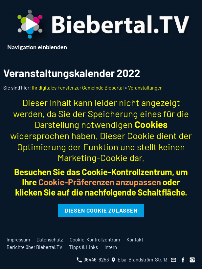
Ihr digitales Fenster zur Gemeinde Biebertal (77, 88)
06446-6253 (93, 259)
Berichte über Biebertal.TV (34, 247)
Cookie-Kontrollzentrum (95, 239)
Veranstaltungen (145, 88)
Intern (110, 247)
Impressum (18, 239)
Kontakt (134, 239)
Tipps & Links (83, 247)
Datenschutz (49, 239)
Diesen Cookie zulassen (101, 210)
